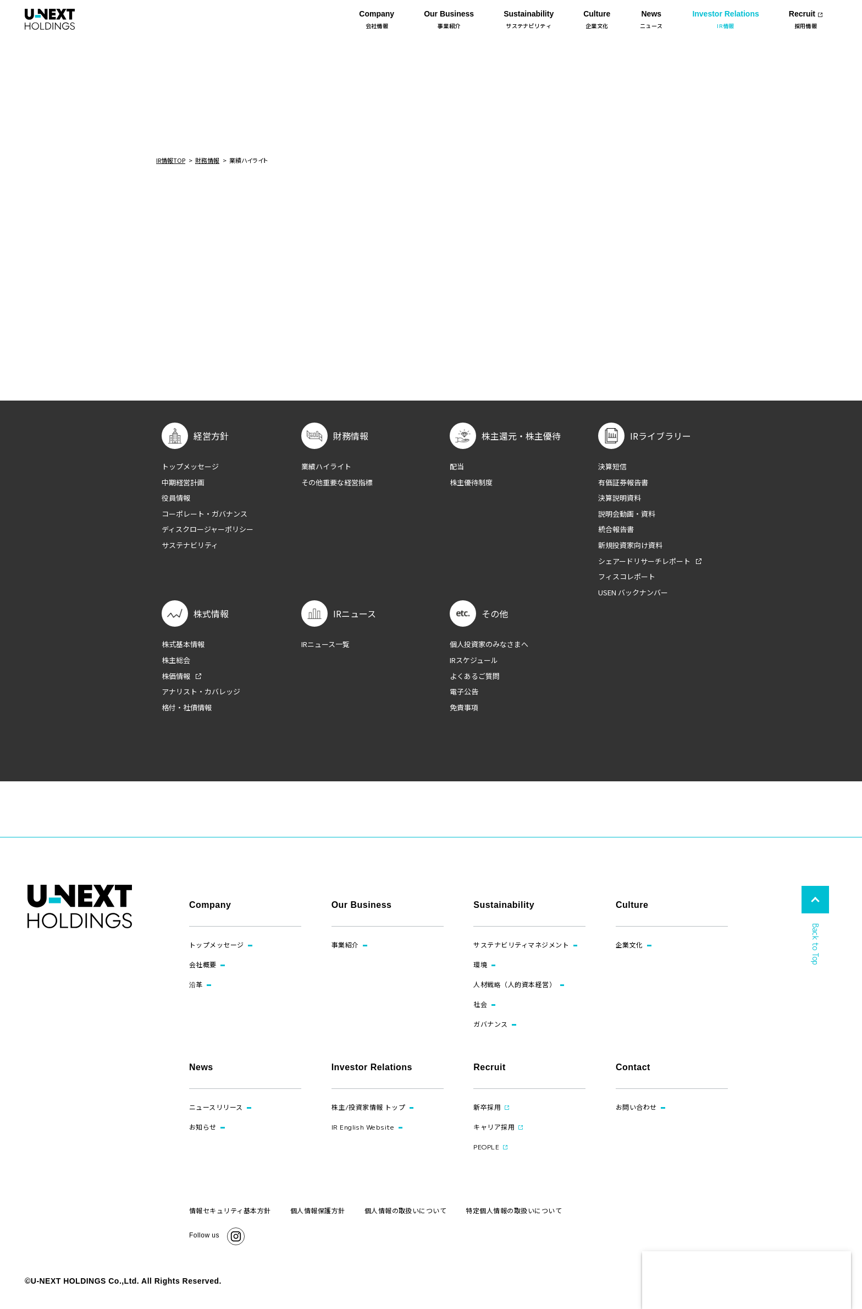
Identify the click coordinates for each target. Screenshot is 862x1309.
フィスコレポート (626, 577)
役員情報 (176, 498)
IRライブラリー (660, 436)
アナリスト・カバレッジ (201, 692)
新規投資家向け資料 (630, 545)
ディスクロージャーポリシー (207, 529)
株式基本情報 (183, 644)
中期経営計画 (183, 483)
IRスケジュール (474, 660)
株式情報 (211, 613)
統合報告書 (616, 529)
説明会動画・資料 (626, 514)
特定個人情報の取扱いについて (514, 1210)
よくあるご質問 (475, 676)
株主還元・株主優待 (521, 436)
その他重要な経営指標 (337, 483)
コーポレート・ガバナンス (204, 514)
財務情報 (207, 160)
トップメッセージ (190, 467)
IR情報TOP (170, 160)
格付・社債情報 (187, 708)
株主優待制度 (471, 483)
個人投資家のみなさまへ (489, 644)
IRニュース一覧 (325, 644)
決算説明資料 (619, 498)
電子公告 (464, 692)
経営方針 (211, 436)
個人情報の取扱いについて (405, 1210)
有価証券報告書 (623, 483)
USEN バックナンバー (633, 593)
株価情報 (176, 676)
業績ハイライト (326, 467)
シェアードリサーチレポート (644, 561)
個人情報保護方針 (317, 1210)
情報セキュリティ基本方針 (230, 1210)
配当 (457, 467)
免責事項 (464, 708)
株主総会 (176, 660)
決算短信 (612, 467)
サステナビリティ (190, 545)
